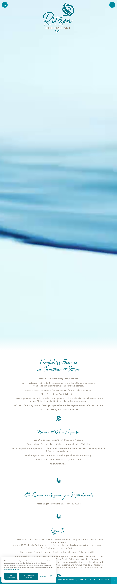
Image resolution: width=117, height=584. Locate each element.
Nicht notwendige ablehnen (28, 576)
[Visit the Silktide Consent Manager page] (51, 576)
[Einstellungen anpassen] (44, 576)
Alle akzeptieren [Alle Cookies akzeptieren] (11, 576)
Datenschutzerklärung (11, 569)
